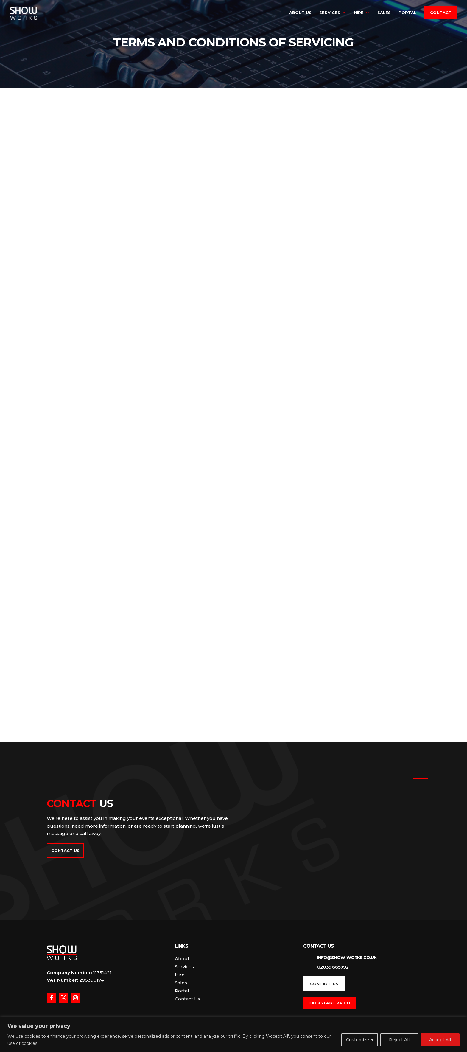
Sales (384, 12)
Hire (359, 12)
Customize (357, 1039)
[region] (233, 1034)
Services (329, 12)
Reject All (399, 1039)
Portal (407, 12)
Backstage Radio (329, 1002)
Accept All (440, 1039)
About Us (300, 12)
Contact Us (65, 850)
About (182, 958)
